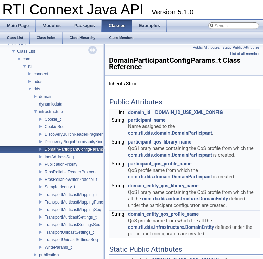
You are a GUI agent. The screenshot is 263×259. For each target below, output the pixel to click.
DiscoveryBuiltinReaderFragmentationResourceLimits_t (95, 134)
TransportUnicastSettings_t (69, 232)
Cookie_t (53, 119)
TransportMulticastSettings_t (71, 217)
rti (30, 66)
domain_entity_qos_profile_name (163, 214)
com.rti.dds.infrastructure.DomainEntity (185, 198)
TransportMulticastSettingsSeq (72, 224)
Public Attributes (206, 47)
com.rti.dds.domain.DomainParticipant (170, 133)
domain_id (139, 112)
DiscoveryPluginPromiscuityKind (74, 141)
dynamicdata (50, 104)
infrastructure (51, 111)
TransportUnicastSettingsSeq (71, 239)
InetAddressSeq (59, 157)
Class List (26, 51)
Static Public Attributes (240, 47)
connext (41, 74)
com (26, 59)
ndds (38, 81)
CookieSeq (55, 126)
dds (37, 89)
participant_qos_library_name (159, 142)
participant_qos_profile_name (159, 163)
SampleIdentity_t (60, 187)
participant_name (146, 120)
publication (49, 254)
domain (45, 96)
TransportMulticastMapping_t (71, 194)
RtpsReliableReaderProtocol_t (72, 172)
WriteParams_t (58, 247)
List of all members (245, 54)
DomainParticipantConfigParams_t (76, 149)
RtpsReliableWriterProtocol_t (71, 179)
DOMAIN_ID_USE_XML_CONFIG (189, 112)
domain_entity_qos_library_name (163, 185)
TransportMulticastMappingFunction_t (79, 202)
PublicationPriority (61, 164)
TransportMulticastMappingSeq (73, 209)
